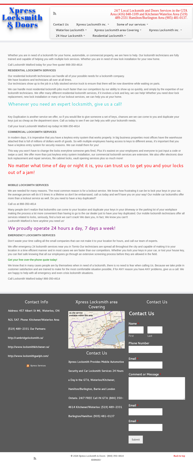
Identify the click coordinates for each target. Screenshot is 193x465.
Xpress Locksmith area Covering (117, 30)
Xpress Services (38, 365)
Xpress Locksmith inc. (92, 24)
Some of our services (132, 24)
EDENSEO (96, 459)
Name (134, 324)
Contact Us (61, 24)
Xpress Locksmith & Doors (22, 17)
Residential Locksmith (109, 35)
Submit (136, 439)
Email (134, 359)
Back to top (179, 455)
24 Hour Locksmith (70, 35)
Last (149, 335)
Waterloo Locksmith (71, 30)
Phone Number (139, 343)
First (131, 335)
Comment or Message (145, 374)
